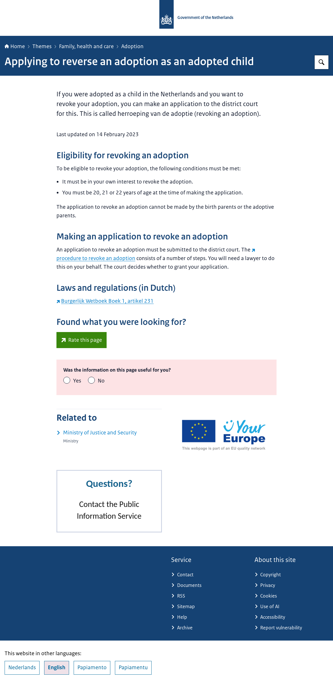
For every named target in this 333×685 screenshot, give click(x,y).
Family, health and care (86, 46)
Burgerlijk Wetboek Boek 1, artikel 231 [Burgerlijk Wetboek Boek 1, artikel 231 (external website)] (105, 301)
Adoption (132, 46)
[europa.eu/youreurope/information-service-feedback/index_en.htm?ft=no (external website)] (81, 340)
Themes (42, 46)
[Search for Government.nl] (321, 62)
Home (15, 46)
